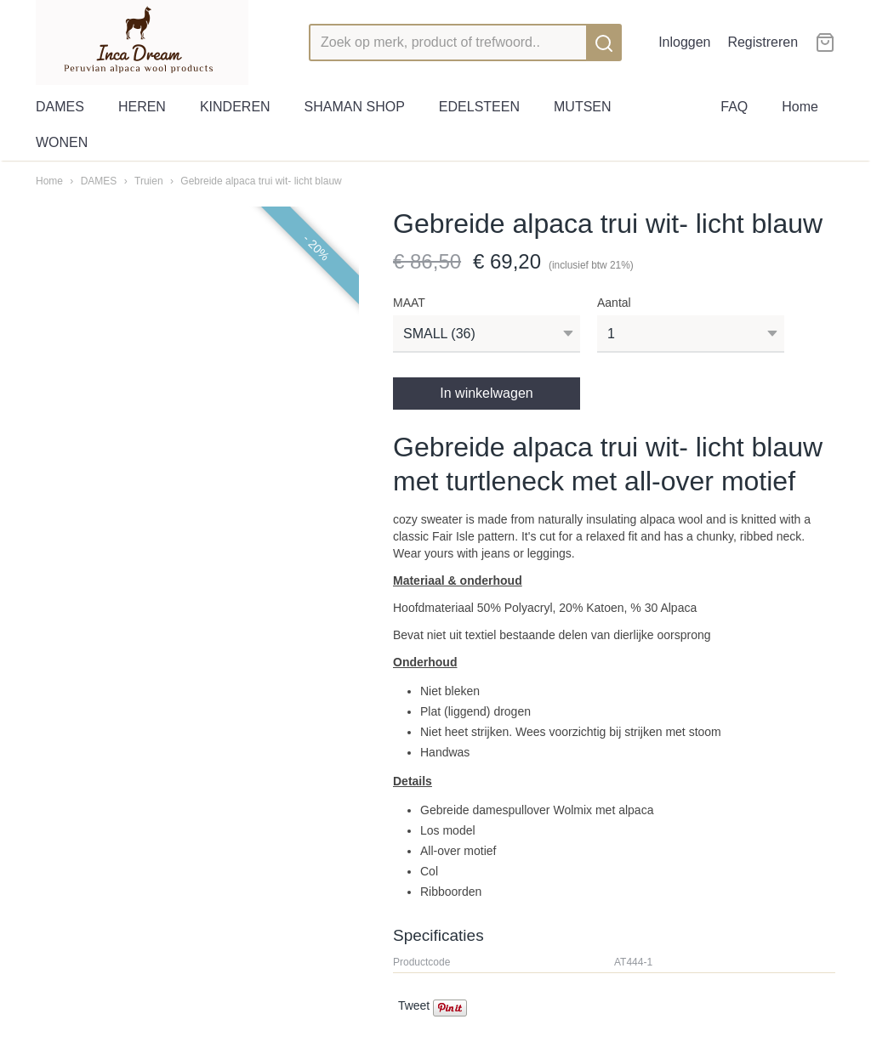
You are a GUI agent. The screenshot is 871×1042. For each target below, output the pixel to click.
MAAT (409, 302)
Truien (148, 181)
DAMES (60, 106)
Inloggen (684, 42)
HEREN (142, 106)
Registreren (762, 42)
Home (800, 106)
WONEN (62, 142)
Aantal (614, 302)
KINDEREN (235, 106)
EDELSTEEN (479, 106)
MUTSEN (583, 106)
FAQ (734, 106)
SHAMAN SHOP (355, 106)
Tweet (414, 1005)
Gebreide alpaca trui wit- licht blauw (260, 181)
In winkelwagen (486, 393)
